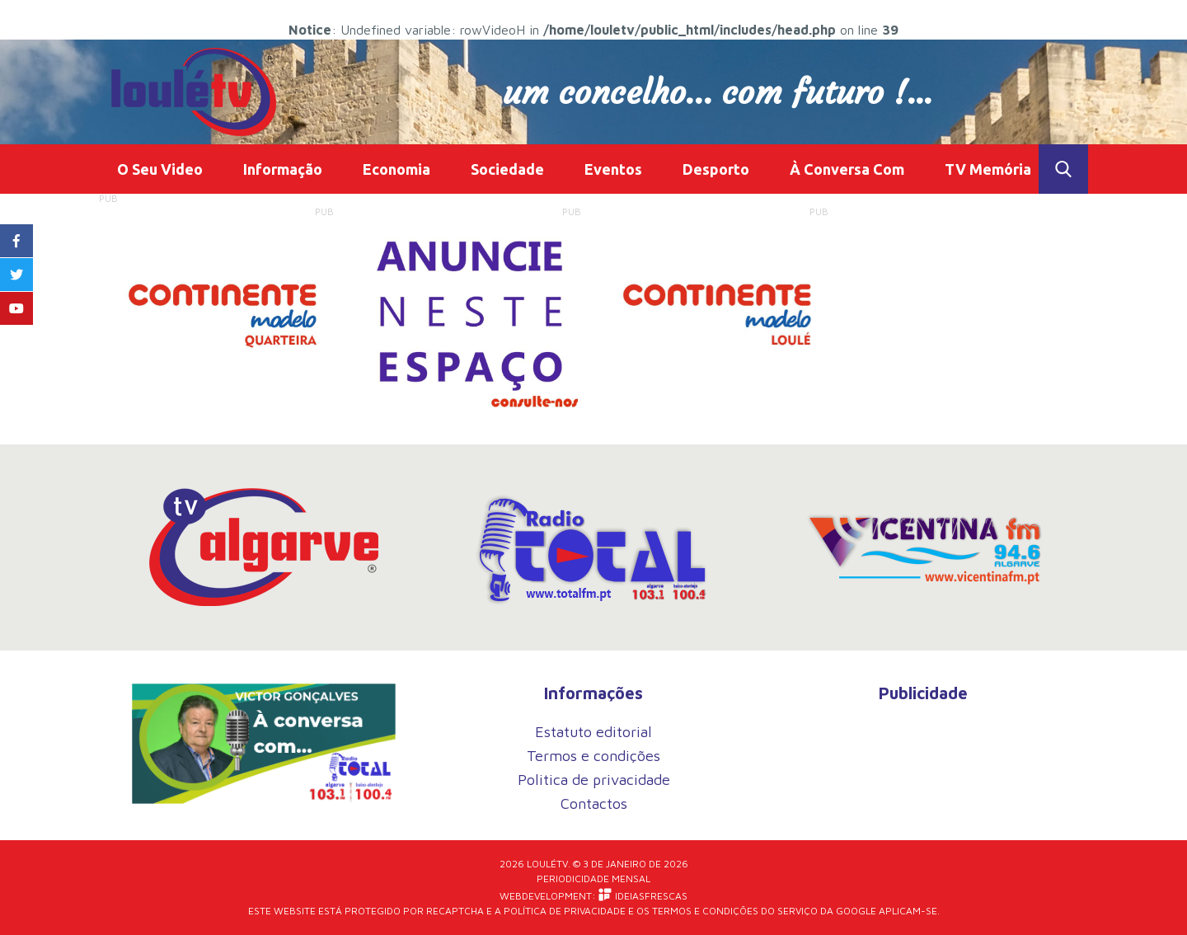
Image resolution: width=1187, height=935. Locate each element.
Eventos (613, 169)
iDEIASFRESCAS (642, 895)
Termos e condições (593, 755)
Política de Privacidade (565, 910)
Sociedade (507, 169)
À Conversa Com (847, 169)
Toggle (1063, 169)
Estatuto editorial (593, 731)
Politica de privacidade (594, 779)
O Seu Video (160, 169)
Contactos (594, 803)
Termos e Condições (705, 910)
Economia (396, 169)
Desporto (716, 169)
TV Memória (988, 169)
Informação (282, 169)
